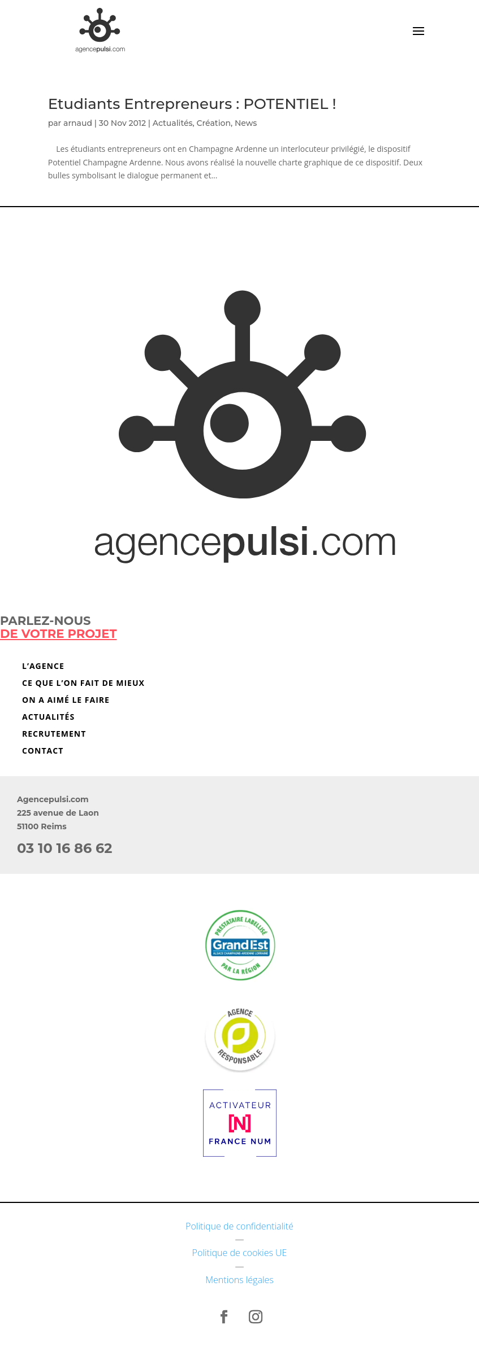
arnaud (77, 123)
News (246, 123)
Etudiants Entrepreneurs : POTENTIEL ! (192, 104)
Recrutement (54, 734)
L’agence (43, 666)
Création (214, 123)
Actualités (173, 123)
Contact (42, 751)
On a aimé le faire (66, 700)
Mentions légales (239, 1280)
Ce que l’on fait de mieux (83, 683)
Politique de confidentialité (239, 1226)
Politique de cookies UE (239, 1252)
